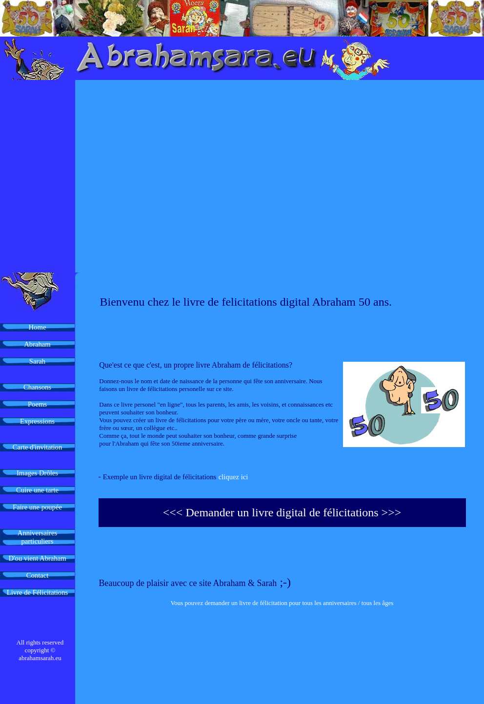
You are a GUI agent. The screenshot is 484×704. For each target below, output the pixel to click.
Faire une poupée (37, 507)
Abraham (37, 344)
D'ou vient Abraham (37, 558)
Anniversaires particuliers (37, 537)
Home (37, 327)
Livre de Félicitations (37, 592)
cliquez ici (233, 477)
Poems (37, 404)
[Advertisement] (91, 176)
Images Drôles (37, 473)
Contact (37, 575)
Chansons (37, 387)
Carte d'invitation (37, 447)
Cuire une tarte (37, 490)
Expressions (37, 421)
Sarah (37, 361)
